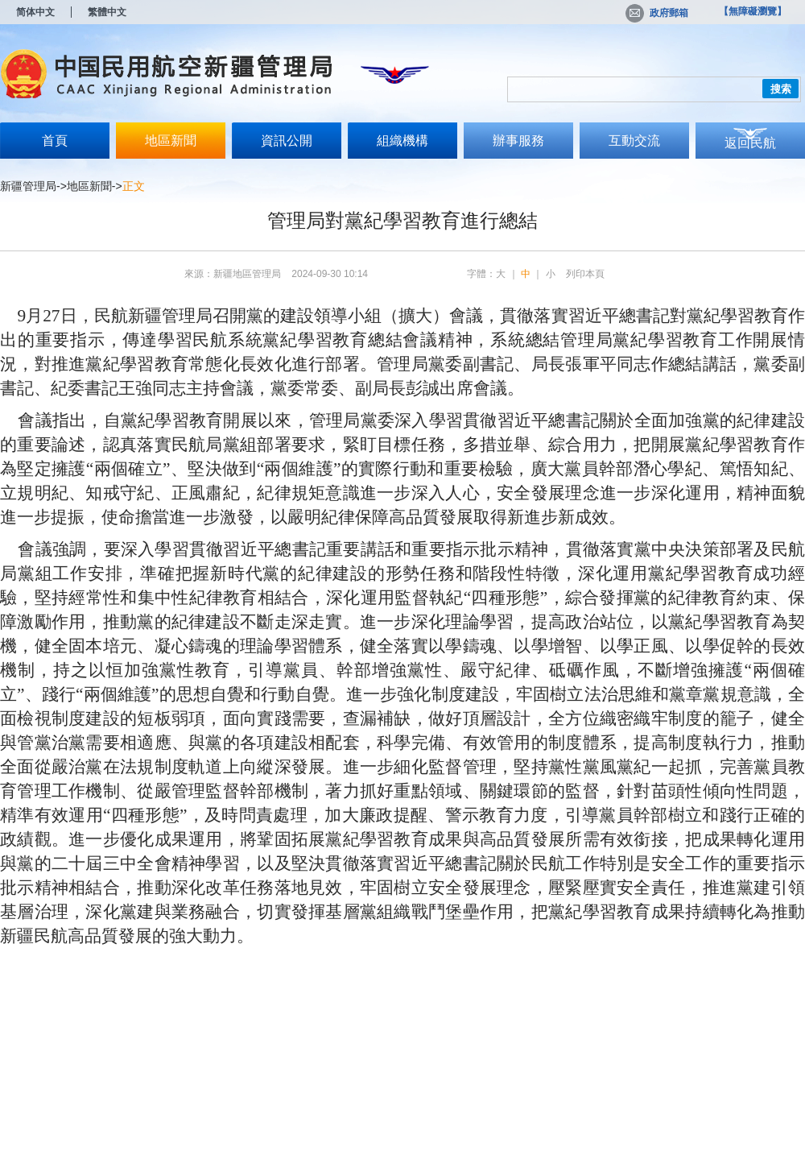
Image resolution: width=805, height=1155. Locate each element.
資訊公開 (286, 140)
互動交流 (634, 140)
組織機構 (402, 140)
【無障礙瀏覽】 (752, 11)
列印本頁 (585, 273)
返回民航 (750, 143)
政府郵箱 (656, 13)
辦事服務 (518, 140)
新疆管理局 (28, 186)
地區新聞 (170, 140)
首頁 (55, 140)
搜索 (780, 89)
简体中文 (35, 12)
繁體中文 (107, 12)
